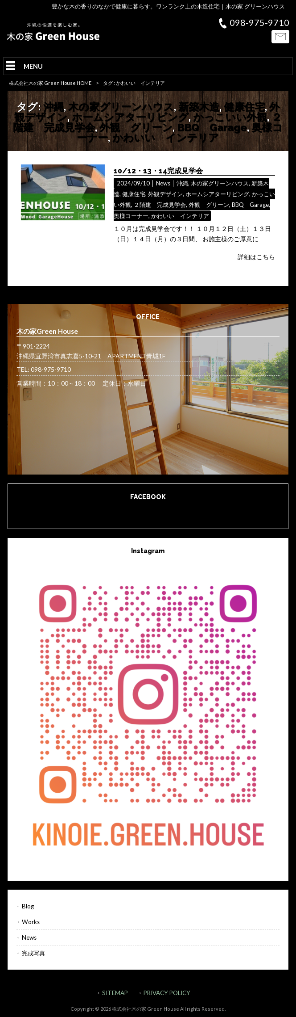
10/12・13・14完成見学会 (158, 171)
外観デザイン (165, 194)
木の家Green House (148, 510)
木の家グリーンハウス (121, 107)
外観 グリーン (136, 127)
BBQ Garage (212, 127)
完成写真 (33, 953)
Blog (28, 906)
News (163, 183)
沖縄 (53, 107)
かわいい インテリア (165, 137)
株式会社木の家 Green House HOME (50, 83)
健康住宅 (244, 107)
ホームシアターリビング (130, 117)
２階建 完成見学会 (160, 204)
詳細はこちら (256, 257)
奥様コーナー (131, 215)
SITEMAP (115, 992)
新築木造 (198, 107)
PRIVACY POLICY (167, 992)
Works (31, 921)
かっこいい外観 (230, 117)
